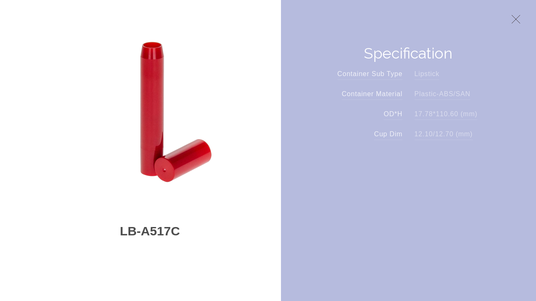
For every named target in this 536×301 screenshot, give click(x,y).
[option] (150, 112)
